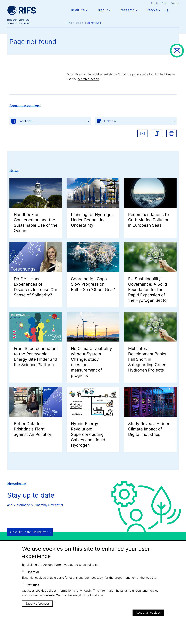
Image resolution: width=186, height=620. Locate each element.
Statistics (32, 585)
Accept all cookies (148, 612)
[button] (157, 133)
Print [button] (171, 133)
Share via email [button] (142, 133)
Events (154, 3)
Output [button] (102, 10)
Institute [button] (78, 10)
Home (69, 22)
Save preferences (37, 603)
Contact (175, 3)
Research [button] (127, 10)
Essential (32, 572)
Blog (78, 22)
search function (88, 79)
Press (164, 3)
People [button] (152, 10)
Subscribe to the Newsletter (28, 532)
